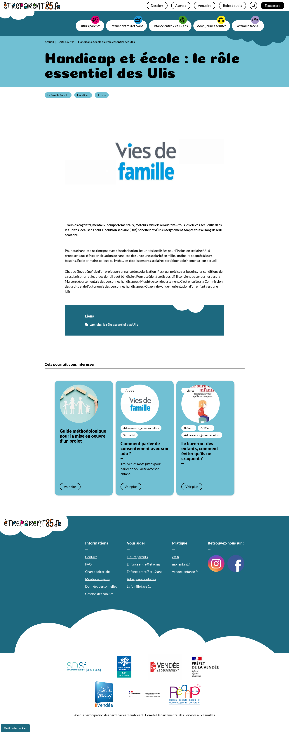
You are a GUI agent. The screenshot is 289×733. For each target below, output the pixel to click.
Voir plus (70, 487)
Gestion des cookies (15, 728)
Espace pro (272, 6)
